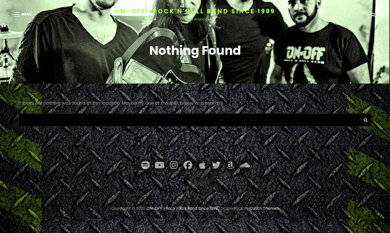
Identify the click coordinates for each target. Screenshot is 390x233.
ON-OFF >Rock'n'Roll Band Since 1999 (195, 11)
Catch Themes (264, 208)
